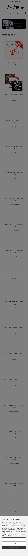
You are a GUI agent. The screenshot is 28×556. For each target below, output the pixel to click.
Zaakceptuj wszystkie (14, 547)
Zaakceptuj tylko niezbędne (14, 539)
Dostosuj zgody (14, 543)
